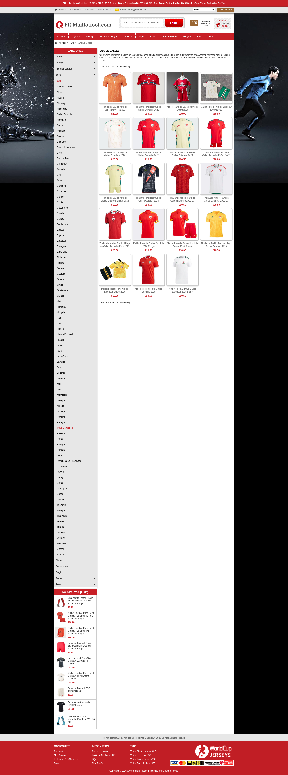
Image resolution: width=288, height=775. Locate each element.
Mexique (60, 400)
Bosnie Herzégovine (66, 147)
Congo (60, 197)
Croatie (60, 213)
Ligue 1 (60, 56)
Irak (58, 318)
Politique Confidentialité (103, 755)
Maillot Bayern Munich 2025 (143, 759)
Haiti (59, 301)
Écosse (60, 230)
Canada (60, 169)
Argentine (61, 119)
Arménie (60, 125)
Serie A (59, 75)
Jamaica (60, 362)
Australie (61, 131)
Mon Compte (104, 9)
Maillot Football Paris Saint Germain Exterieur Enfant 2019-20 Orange (81, 616)
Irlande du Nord (64, 334)
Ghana (60, 279)
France (60, 263)
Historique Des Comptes (66, 759)
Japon (59, 367)
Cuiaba (60, 219)
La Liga (60, 62)
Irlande (60, 329)
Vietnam (60, 554)
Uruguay (60, 538)
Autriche (60, 136)
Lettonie (60, 373)
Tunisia (60, 521)
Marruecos (61, 395)
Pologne (60, 444)
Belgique (61, 142)
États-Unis (61, 252)
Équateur (61, 241)
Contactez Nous (100, 751)
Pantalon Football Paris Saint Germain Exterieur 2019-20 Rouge (79, 646)
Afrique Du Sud (64, 86)
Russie (60, 472)
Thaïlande (61, 516)
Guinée (60, 296)
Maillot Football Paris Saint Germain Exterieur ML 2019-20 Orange (81, 631)
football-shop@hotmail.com (133, 9)
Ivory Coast (62, 356)
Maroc (59, 389)
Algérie (60, 97)
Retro (59, 578)
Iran (58, 323)
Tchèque (60, 510)
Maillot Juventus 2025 (140, 755)
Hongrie (60, 312)
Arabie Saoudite (64, 114)
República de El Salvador (69, 461)
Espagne (61, 246)
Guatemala (62, 290)
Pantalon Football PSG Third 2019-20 (79, 689)
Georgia (60, 274)
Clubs (59, 560)
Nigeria (60, 406)
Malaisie (60, 378)
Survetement (62, 566)
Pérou (59, 439)
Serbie (59, 483)
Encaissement (225, 9)
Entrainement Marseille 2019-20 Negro (79, 703)
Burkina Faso (63, 158)
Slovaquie (61, 488)
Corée (59, 202)
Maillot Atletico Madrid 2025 (143, 751)
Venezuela (61, 543)
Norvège (60, 411)
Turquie (60, 527)
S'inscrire (89, 9)
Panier (222, 20)
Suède (59, 494)
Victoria (60, 549)
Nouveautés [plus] (75, 592)
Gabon (60, 268)
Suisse (60, 499)
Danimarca (62, 224)
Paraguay (61, 422)
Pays (71, 43)
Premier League (64, 69)
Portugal (60, 450)
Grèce (59, 285)
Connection (75, 9)
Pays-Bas (61, 433)
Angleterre (61, 108)
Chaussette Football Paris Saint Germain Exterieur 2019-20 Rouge (80, 601)
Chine (59, 180)
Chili (58, 175)
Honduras (61, 307)
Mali (58, 384)
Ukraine (60, 532)
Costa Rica (62, 208)
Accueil (62, 9)
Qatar (59, 455)
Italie (59, 351)
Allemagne (61, 103)
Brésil (59, 153)
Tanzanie (61, 505)
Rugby (59, 572)
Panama (60, 417)
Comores (61, 191)
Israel (59, 345)
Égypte (60, 235)
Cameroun (61, 164)
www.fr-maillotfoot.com (138, 770)
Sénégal (60, 477)
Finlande (61, 257)
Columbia (61, 186)
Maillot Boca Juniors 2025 (142, 763)
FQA (94, 759)
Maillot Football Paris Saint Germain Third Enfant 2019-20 (81, 676)
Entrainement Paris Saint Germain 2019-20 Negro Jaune (80, 661)
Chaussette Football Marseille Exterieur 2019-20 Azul (81, 719)
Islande (60, 340)
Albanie (60, 92)
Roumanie (61, 466)
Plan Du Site (98, 763)
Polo (58, 584)
